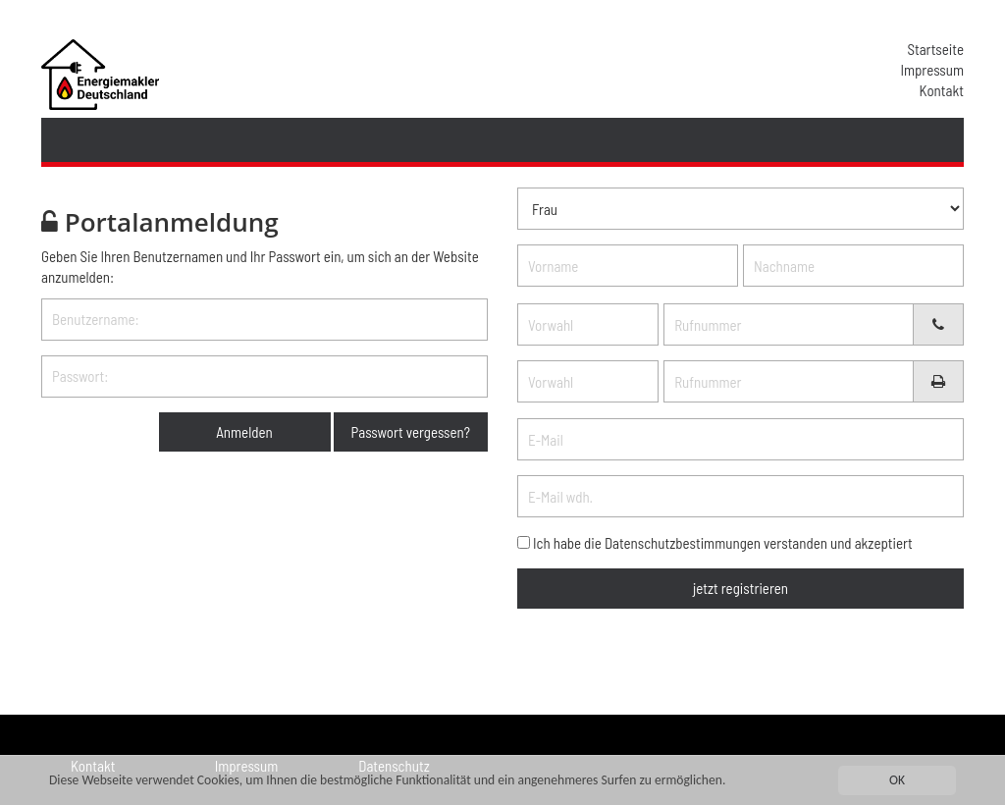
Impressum (932, 70)
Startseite (935, 49)
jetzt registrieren (740, 588)
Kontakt (942, 90)
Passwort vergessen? (410, 432)
